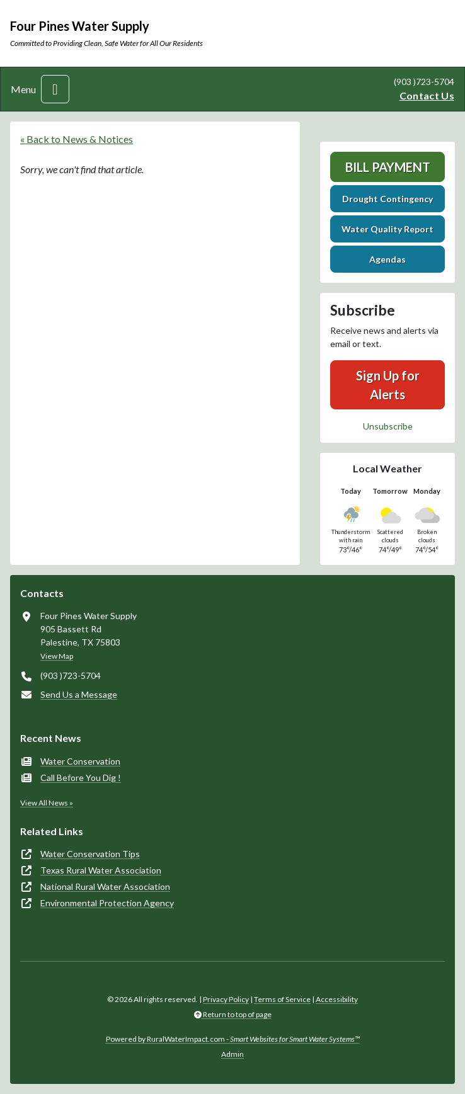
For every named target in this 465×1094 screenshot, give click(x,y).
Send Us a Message (78, 694)
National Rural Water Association (105, 886)
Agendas (387, 259)
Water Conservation (80, 761)
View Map (56, 656)
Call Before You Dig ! (80, 777)
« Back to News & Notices (76, 139)
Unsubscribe (388, 426)
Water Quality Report (387, 229)
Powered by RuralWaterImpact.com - (233, 1039)
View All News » (46, 802)
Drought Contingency (387, 198)
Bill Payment (387, 166)
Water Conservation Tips (90, 853)
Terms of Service (282, 999)
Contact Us (426, 95)
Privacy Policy (226, 999)
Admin (232, 1054)
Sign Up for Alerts (388, 385)
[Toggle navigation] (55, 89)
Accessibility (337, 999)
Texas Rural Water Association (100, 870)
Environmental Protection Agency (107, 902)
